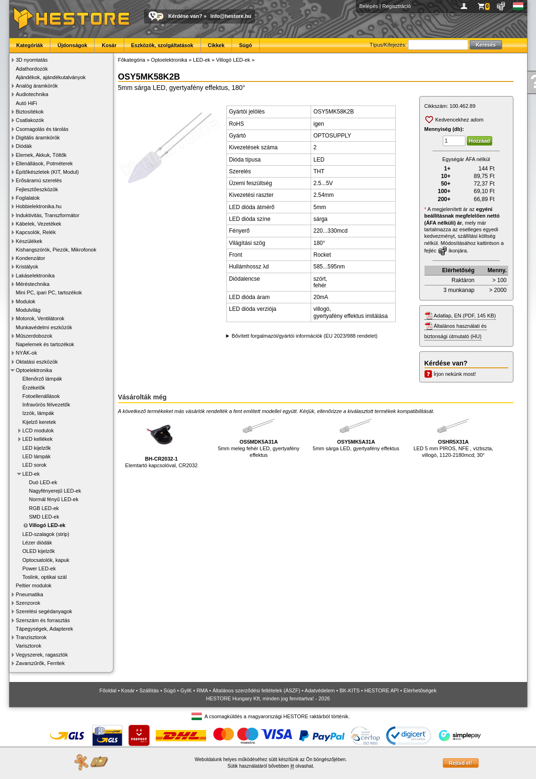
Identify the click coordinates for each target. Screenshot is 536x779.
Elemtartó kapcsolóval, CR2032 (161, 442)
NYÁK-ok (26, 353)
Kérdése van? (185, 16)
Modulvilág (28, 310)
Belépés (369, 6)
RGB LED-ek (44, 508)
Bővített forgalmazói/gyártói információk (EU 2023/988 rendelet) (304, 336)
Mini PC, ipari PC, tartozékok (49, 292)
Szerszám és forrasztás (43, 620)
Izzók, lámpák (38, 413)
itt (292, 766)
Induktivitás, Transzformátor (48, 215)
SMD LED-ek (44, 516)
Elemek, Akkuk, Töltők (41, 155)
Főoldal (107, 690)
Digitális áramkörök (38, 137)
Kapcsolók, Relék (36, 232)
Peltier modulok (34, 585)
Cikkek (216, 45)
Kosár (109, 45)
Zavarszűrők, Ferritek (40, 663)
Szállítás (149, 690)
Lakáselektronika (35, 275)
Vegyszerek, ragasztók (42, 654)
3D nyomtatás (32, 60)
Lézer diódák (37, 542)
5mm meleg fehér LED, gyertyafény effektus (258, 437)
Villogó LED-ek (47, 525)
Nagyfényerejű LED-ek (55, 491)
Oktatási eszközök (37, 362)
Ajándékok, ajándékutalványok (51, 77)
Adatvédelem (319, 690)
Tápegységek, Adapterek (44, 629)
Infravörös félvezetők (47, 404)
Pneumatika (29, 594)
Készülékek (29, 241)
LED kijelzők (37, 448)
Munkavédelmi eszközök (44, 327)
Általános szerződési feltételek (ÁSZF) (256, 690)
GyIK (186, 690)
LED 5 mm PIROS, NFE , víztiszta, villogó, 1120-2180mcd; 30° (453, 437)
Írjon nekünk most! (455, 374)
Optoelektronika (34, 370)
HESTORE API (381, 690)
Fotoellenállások (41, 396)
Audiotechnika (32, 94)
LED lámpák (37, 456)
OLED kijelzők (39, 551)
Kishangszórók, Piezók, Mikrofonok (56, 249)
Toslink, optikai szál (45, 577)
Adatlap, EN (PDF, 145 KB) (465, 315)
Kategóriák (29, 45)
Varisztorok (28, 646)
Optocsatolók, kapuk (46, 560)
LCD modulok (38, 430)
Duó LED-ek (43, 482)
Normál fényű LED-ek (54, 499)
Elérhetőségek (419, 690)
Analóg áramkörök (37, 86)
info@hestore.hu (230, 16)
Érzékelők (34, 387)
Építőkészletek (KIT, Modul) (47, 172)
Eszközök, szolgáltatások (162, 45)
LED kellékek (38, 439)
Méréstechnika (33, 284)
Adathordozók (32, 69)
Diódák (24, 146)
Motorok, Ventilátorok (40, 318)
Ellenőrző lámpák (42, 378)
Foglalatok (28, 198)
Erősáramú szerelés (39, 180)
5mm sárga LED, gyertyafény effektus (356, 433)
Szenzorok (28, 603)
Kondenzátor (30, 258)
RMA (202, 690)
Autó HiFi (26, 103)
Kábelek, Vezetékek (39, 224)
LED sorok (35, 465)
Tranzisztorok (31, 637)
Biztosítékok (30, 111)
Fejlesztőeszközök (37, 189)
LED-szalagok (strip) (46, 534)
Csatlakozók (30, 120)
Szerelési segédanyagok (44, 611)
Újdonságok (72, 45)
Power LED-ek (39, 568)
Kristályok (27, 266)
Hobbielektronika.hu (39, 206)
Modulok (26, 301)
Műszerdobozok (34, 336)
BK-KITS (350, 690)
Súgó (245, 45)
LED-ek (31, 474)
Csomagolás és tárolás (42, 129)
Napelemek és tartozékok (45, 344)
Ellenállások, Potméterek (44, 163)
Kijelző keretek (39, 422)
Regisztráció (396, 6)
